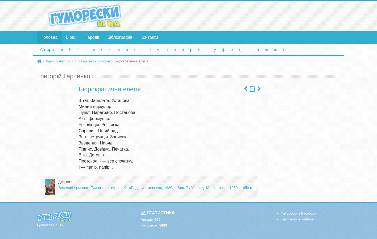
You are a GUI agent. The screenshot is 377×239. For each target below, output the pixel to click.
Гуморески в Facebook (298, 213)
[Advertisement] (240, 15)
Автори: (47, 49)
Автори (64, 61)
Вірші (71, 37)
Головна (49, 37)
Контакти (149, 37)
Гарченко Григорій (95, 61)
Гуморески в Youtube (297, 219)
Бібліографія (120, 37)
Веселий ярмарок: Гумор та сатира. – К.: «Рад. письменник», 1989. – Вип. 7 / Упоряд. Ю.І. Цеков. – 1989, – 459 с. (155, 188)
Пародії (91, 37)
